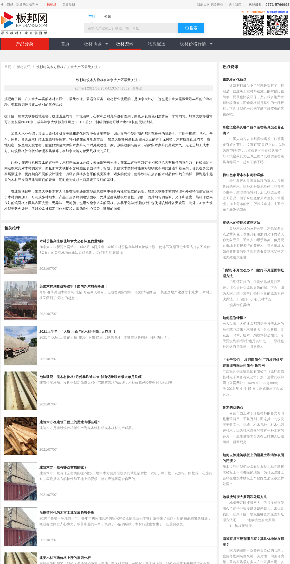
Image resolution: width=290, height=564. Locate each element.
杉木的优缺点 (233, 407)
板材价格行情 (196, 43)
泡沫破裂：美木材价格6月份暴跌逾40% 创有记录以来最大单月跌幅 (90, 377)
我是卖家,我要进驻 (210, 4)
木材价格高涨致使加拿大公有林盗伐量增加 (71, 241)
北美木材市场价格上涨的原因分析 (65, 558)
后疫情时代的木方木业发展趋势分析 (66, 512)
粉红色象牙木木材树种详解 (243, 175)
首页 (65, 43)
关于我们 (235, 4)
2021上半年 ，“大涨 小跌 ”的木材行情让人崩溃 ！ (77, 331)
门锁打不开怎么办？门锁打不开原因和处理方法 (253, 273)
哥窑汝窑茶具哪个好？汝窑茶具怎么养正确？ (253, 130)
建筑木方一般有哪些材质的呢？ (63, 467)
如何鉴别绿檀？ (234, 318)
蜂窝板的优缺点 (234, 80)
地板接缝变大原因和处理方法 (245, 497)
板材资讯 (125, 43)
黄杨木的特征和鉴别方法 (241, 222)
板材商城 (96, 43)
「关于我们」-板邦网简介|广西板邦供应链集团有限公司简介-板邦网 (253, 362)
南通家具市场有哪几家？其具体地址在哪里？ (253, 541)
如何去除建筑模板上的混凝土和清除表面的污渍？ (253, 458)
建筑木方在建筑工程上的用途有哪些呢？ (70, 422)
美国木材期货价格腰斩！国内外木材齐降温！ (73, 286)
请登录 (52, 4)
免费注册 (68, 4)
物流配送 (157, 43)
